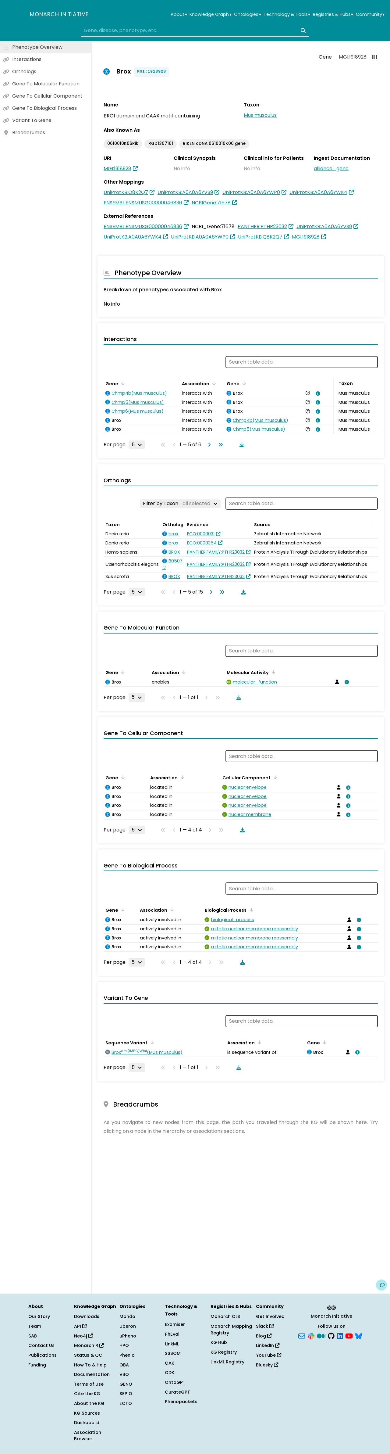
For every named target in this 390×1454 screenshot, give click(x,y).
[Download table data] (240, 444)
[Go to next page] (208, 444)
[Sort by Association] (213, 383)
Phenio (127, 1355)
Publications (42, 1355)
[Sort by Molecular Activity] (272, 672)
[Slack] (311, 1335)
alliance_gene (331, 168)
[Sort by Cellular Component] (274, 777)
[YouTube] (349, 1335)
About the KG (89, 1403)
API (80, 1326)
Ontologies (247, 14)
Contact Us (41, 1345)
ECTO (125, 1403)
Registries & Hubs (333, 14)
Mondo (127, 1316)
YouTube (268, 1355)
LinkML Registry (227, 1362)
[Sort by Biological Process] (250, 910)
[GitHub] (331, 1335)
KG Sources (87, 1413)
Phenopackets (181, 1401)
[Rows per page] (137, 444)
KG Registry (224, 1352)
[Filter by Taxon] (180, 503)
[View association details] (317, 393)
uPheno (127, 1336)
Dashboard (86, 1423)
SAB (32, 1336)
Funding (37, 1365)
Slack (265, 1326)
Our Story (39, 1316)
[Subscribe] (301, 1335)
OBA (124, 1365)
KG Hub (219, 1342)
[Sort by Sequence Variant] (151, 1042)
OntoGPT (175, 1382)
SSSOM (173, 1353)
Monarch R (89, 1345)
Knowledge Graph (210, 14)
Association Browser (87, 1435)
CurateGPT (177, 1392)
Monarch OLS (225, 1316)
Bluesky (267, 1365)
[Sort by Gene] (122, 383)
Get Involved (270, 1316)
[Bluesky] (358, 1335)
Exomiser (175, 1324)
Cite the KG (87, 1394)
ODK (169, 1373)
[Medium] (321, 1335)
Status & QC (88, 1355)
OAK (169, 1363)
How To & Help (90, 1365)
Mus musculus (260, 115)
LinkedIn (267, 1345)
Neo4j (83, 1336)
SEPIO (125, 1394)
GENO (125, 1384)
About (179, 14)
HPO (124, 1345)
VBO (124, 1374)
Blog (263, 1336)
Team (34, 1326)
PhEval (172, 1334)
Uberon (127, 1326)
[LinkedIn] (340, 1335)
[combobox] (195, 30)
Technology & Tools (287, 14)
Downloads (86, 1316)
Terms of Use (89, 1384)
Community (370, 14)
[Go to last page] (219, 444)
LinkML (172, 1344)
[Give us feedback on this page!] (381, 1285)
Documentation (92, 1374)
